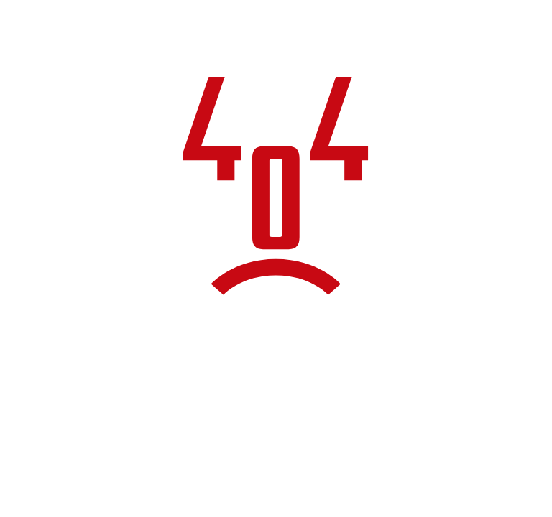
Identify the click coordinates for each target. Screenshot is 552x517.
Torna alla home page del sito (276, 423)
